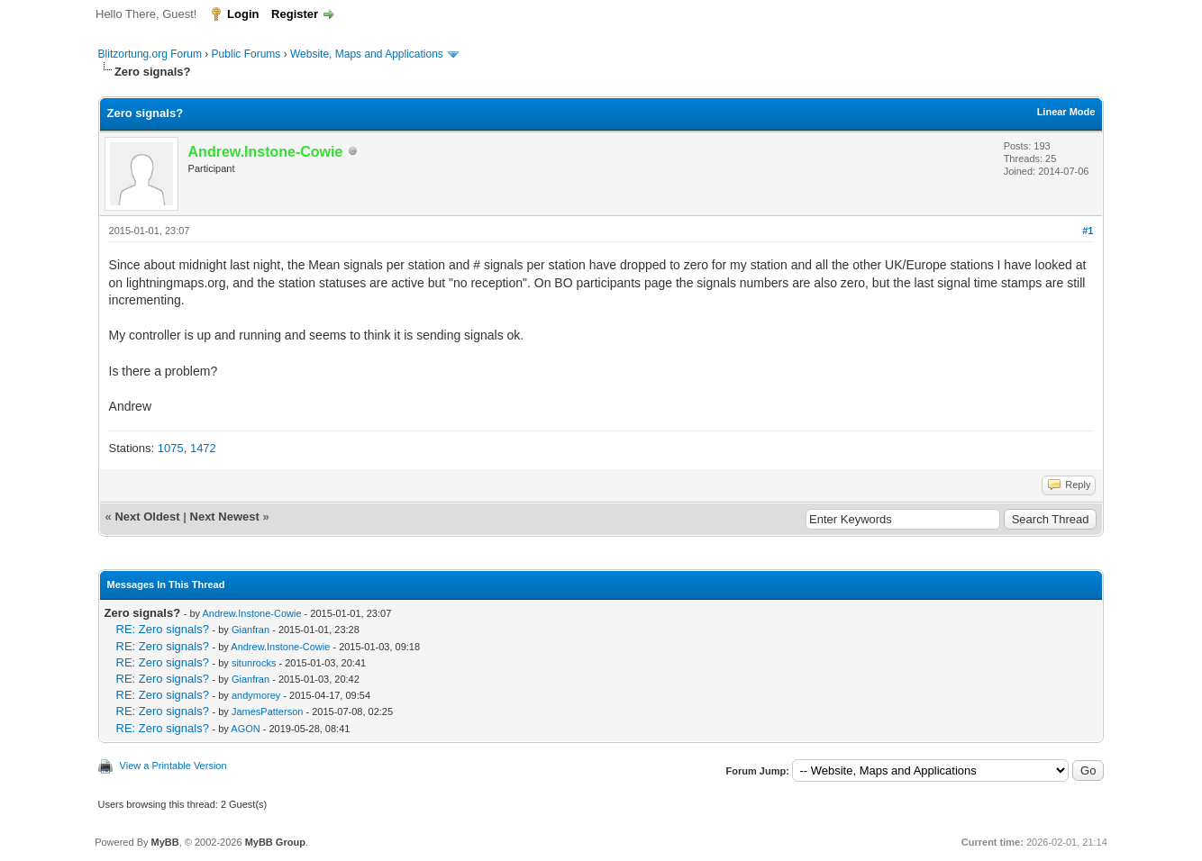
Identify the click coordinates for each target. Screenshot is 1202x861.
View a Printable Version (173, 765)
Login (243, 14)
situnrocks (254, 662)
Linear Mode (1066, 111)
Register (294, 14)
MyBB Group (275, 842)
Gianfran (250, 629)
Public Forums (246, 54)
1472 (203, 448)
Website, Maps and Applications (366, 54)
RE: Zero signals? (162, 629)
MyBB (165, 842)
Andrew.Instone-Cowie (252, 613)
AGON (245, 728)
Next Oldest (146, 516)
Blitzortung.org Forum (150, 54)
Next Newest (225, 516)
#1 (1087, 230)
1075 (171, 448)
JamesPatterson (267, 711)
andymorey (256, 695)
